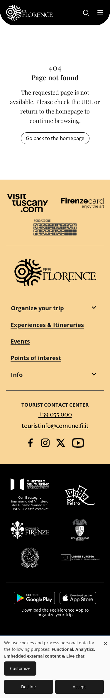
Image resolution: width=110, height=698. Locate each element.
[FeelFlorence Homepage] (29, 12)
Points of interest (36, 358)
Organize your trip (37, 308)
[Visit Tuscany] (27, 203)
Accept (79, 686)
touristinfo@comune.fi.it (55, 426)
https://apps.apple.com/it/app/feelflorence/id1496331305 (78, 598)
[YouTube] (78, 443)
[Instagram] (45, 443)
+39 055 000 (55, 413)
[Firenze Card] (82, 203)
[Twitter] (60, 443)
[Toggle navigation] (100, 13)
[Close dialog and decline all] (105, 640)
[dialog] (55, 667)
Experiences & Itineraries (47, 325)
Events (20, 341)
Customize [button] (20, 668)
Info (17, 375)
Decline (28, 686)
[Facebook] (30, 443)
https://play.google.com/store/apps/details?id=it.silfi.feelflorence (34, 598)
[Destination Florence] (55, 227)
